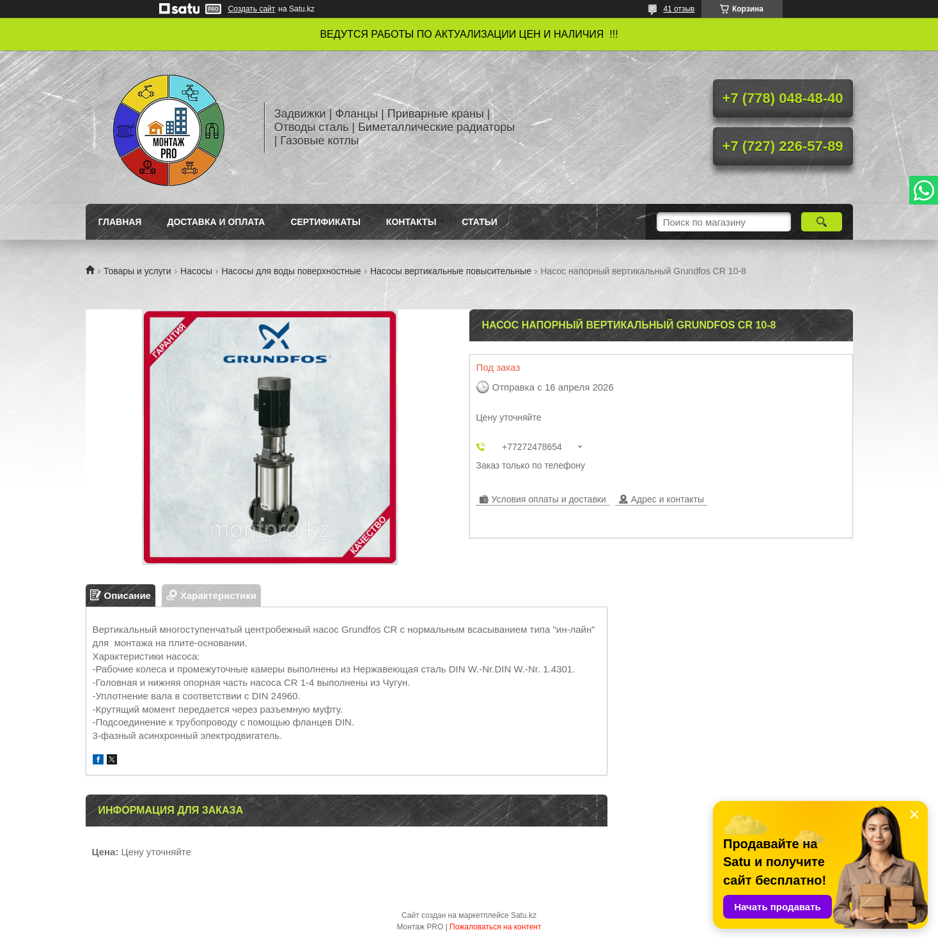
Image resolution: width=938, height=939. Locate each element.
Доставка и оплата (216, 222)
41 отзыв (678, 8)
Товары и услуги (137, 271)
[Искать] (822, 221)
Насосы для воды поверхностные (291, 271)
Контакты (411, 222)
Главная (120, 222)
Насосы (196, 271)
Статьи (479, 222)
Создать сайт (252, 8)
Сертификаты (325, 222)
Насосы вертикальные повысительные (450, 271)
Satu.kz (523, 915)
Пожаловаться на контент (495, 926)
